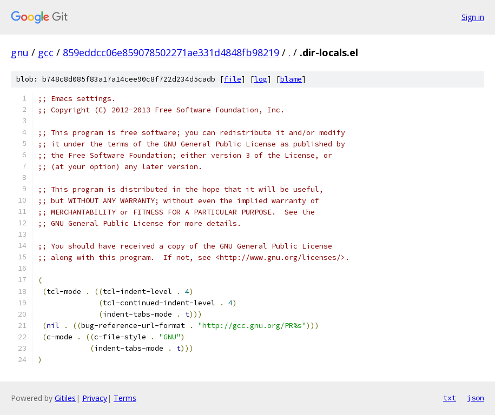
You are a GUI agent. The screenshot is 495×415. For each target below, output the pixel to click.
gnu (20, 52)
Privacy (94, 398)
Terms (125, 398)
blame (291, 79)
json (475, 398)
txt (449, 398)
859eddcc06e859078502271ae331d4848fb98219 (171, 52)
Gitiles (65, 398)
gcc (46, 52)
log (260, 79)
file (232, 79)
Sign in (472, 17)
